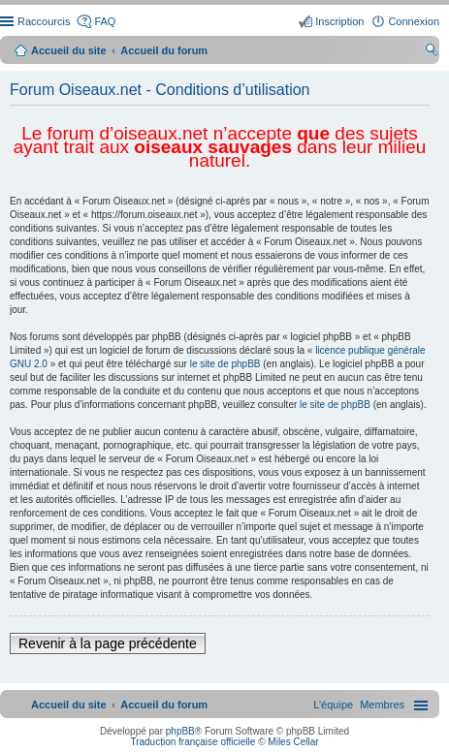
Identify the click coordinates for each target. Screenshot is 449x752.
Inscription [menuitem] (339, 21)
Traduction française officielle (192, 741)
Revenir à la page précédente (107, 643)
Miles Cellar (293, 741)
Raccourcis (43, 21)
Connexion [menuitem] (413, 21)
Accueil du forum (164, 50)
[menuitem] (382, 704)
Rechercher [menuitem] (431, 52)
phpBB (180, 731)
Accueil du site (69, 50)
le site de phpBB (225, 364)
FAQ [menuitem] (104, 21)
